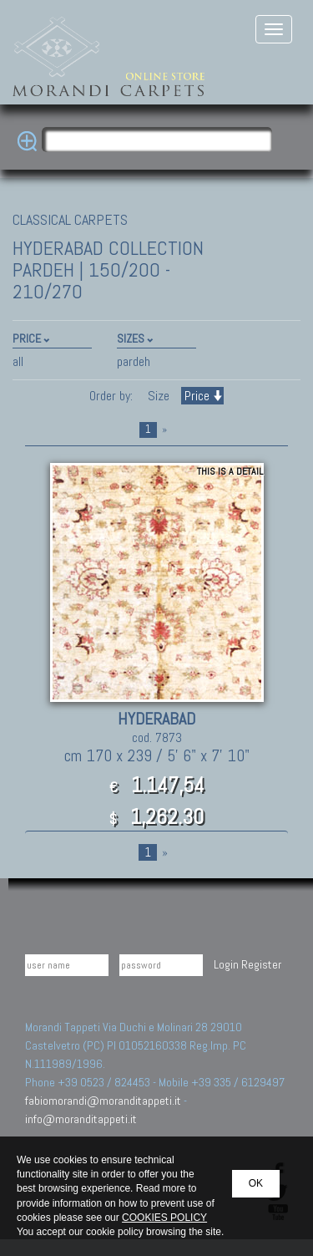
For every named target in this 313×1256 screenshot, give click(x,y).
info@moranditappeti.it (81, 1118)
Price (202, 395)
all (18, 361)
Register (261, 964)
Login (226, 964)
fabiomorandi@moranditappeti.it (103, 1100)
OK (256, 1183)
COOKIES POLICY (164, 1217)
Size (158, 395)
